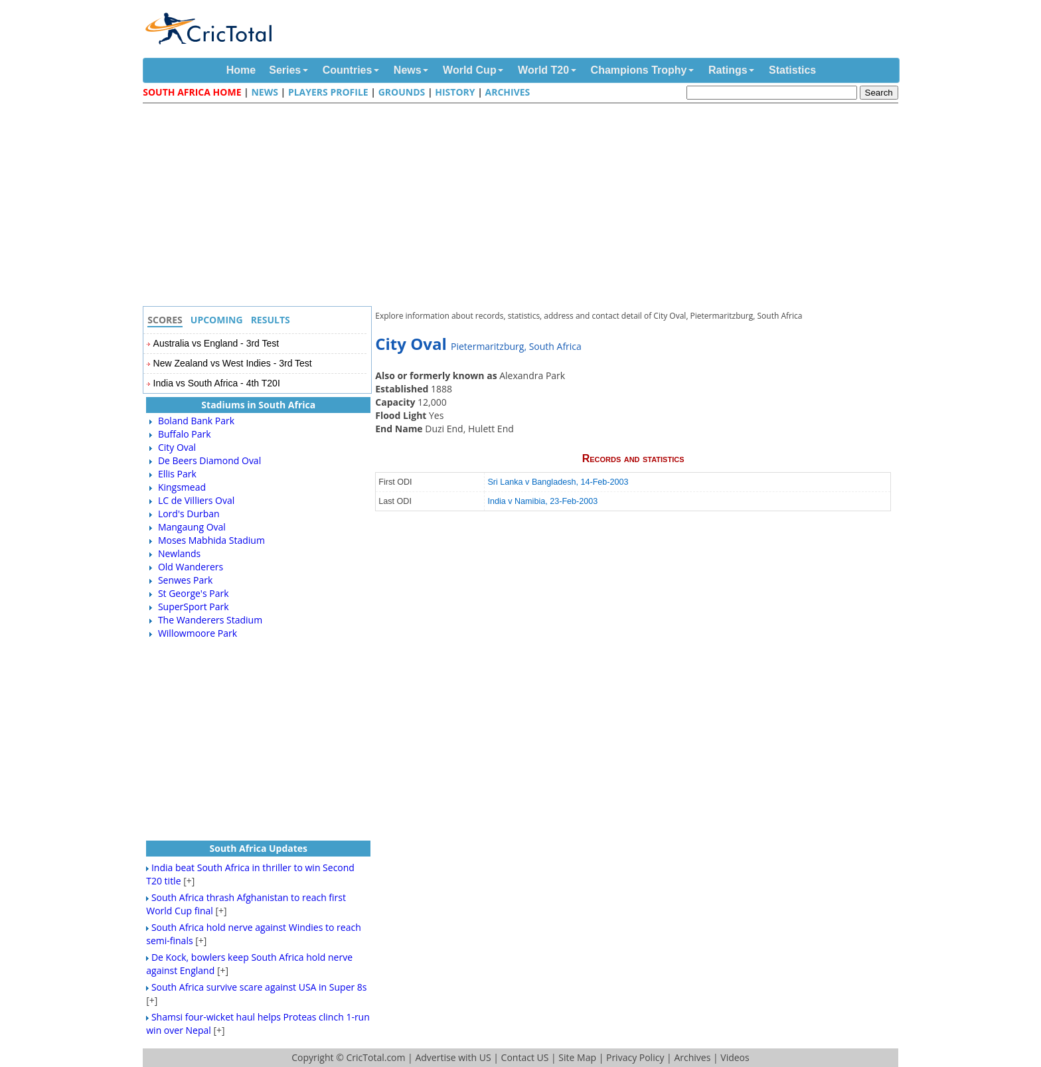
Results (270, 319)
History (455, 92)
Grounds (402, 92)
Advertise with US (453, 1057)
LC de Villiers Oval (196, 500)
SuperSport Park (193, 606)
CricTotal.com (375, 1057)
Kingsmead (182, 487)
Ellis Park (177, 473)
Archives (507, 92)
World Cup (470, 70)
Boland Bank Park (196, 420)
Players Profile (328, 92)
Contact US (525, 1057)
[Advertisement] (523, 206)
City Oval (177, 447)
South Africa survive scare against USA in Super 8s (259, 987)
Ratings (728, 70)
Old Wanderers (190, 566)
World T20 (543, 70)
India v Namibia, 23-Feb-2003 (542, 501)
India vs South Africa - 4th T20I (216, 383)
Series (285, 70)
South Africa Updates (259, 848)
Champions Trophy (639, 70)
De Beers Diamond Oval (209, 460)
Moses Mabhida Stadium (211, 540)
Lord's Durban (189, 513)
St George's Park (193, 593)
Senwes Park (185, 580)
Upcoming (217, 319)
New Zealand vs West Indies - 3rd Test (232, 363)
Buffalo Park (184, 434)
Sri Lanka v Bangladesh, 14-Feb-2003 (557, 482)
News (408, 70)
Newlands (179, 553)
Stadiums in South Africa (258, 404)
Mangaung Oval (192, 527)
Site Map (577, 1057)
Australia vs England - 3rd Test (216, 343)
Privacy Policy (635, 1057)
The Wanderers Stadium (210, 620)
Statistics (792, 70)
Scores (165, 319)
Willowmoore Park (197, 633)
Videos (734, 1057)
